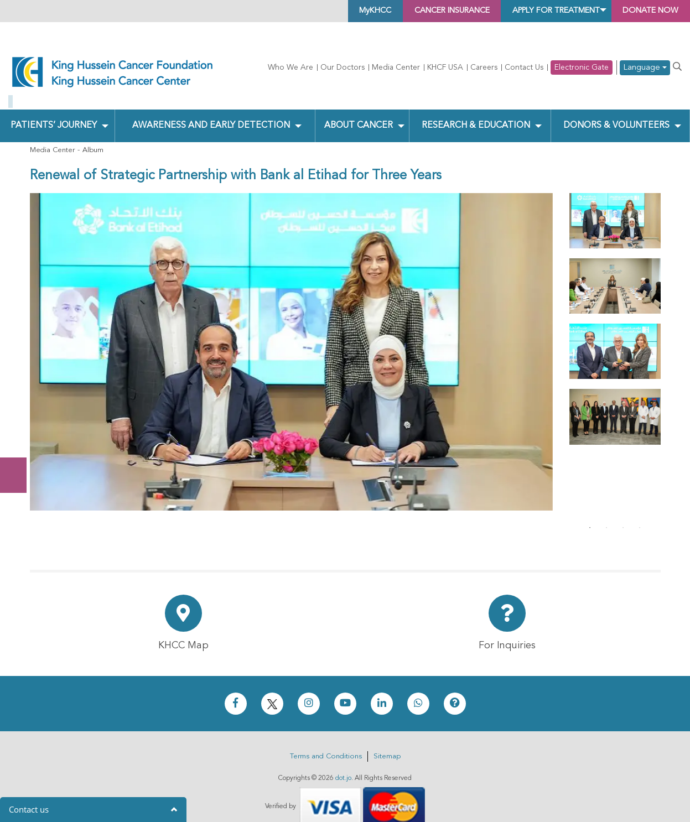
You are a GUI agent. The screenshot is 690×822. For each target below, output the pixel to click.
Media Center (396, 67)
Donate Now (19, 390)
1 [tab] (589, 512)
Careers (483, 67)
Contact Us (524, 67)
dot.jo (343, 762)
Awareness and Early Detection (210, 109)
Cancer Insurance (415, 11)
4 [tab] (639, 512)
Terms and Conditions (326, 741)
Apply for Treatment (537, 11)
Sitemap (387, 741)
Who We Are (290, 67)
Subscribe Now (19, 434)
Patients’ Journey (53, 109)
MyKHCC (327, 11)
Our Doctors (342, 67)
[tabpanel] (615, 204)
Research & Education (475, 109)
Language (645, 68)
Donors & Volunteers (616, 109)
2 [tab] (606, 512)
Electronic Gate (581, 67)
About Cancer (358, 109)
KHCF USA (445, 67)
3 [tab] (623, 512)
